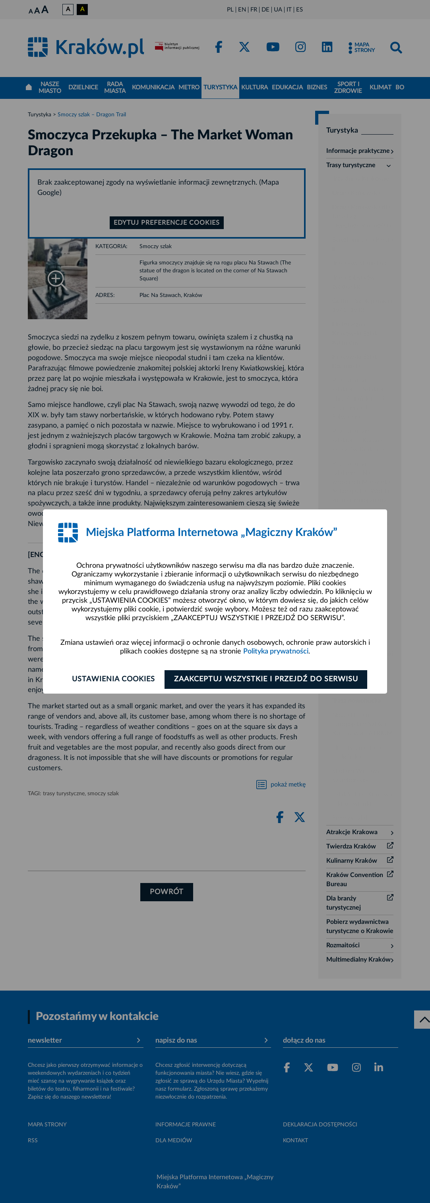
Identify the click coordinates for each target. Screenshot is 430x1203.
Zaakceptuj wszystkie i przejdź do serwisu (267, 679)
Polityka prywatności (275, 651)
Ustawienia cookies (112, 679)
